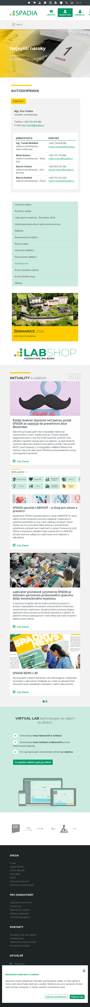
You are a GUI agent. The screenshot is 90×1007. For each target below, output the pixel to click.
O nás (13, 863)
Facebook (17, 963)
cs (79, 2)
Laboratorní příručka (21, 902)
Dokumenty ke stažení (26, 237)
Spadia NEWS (17, 866)
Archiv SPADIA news (25, 276)
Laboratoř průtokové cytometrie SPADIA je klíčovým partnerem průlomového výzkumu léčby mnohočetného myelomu (43, 595)
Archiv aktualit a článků (27, 270)
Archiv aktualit (17, 870)
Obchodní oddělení (24, 250)
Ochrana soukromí (19, 881)
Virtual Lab (15, 906)
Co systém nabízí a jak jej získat (33, 762)
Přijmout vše (77, 997)
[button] (51, 12)
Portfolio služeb (23, 211)
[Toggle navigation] (17, 24)
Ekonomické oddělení (26, 256)
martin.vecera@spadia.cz (61, 169)
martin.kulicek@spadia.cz (61, 180)
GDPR (13, 877)
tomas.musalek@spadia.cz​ (61, 146)
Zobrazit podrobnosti (56, 997)
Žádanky (19, 230)
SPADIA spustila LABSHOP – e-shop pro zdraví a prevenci (45, 509)
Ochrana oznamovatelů (22, 884)
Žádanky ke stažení (20, 909)
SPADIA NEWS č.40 (25, 673)
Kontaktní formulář (20, 945)
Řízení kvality (21, 243)
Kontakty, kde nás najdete (23, 934)
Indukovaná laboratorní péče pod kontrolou (37, 224)
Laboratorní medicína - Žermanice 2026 (35, 217)
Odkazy (18, 283)
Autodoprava (21, 263)
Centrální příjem (23, 204)
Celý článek (21, 461)
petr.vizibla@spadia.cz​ (33, 125)
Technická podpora (20, 917)
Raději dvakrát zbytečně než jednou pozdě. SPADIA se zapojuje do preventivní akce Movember (42, 423)
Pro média (15, 874)
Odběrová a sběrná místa (23, 941)
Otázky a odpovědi (19, 913)
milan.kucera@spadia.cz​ (60, 158)
